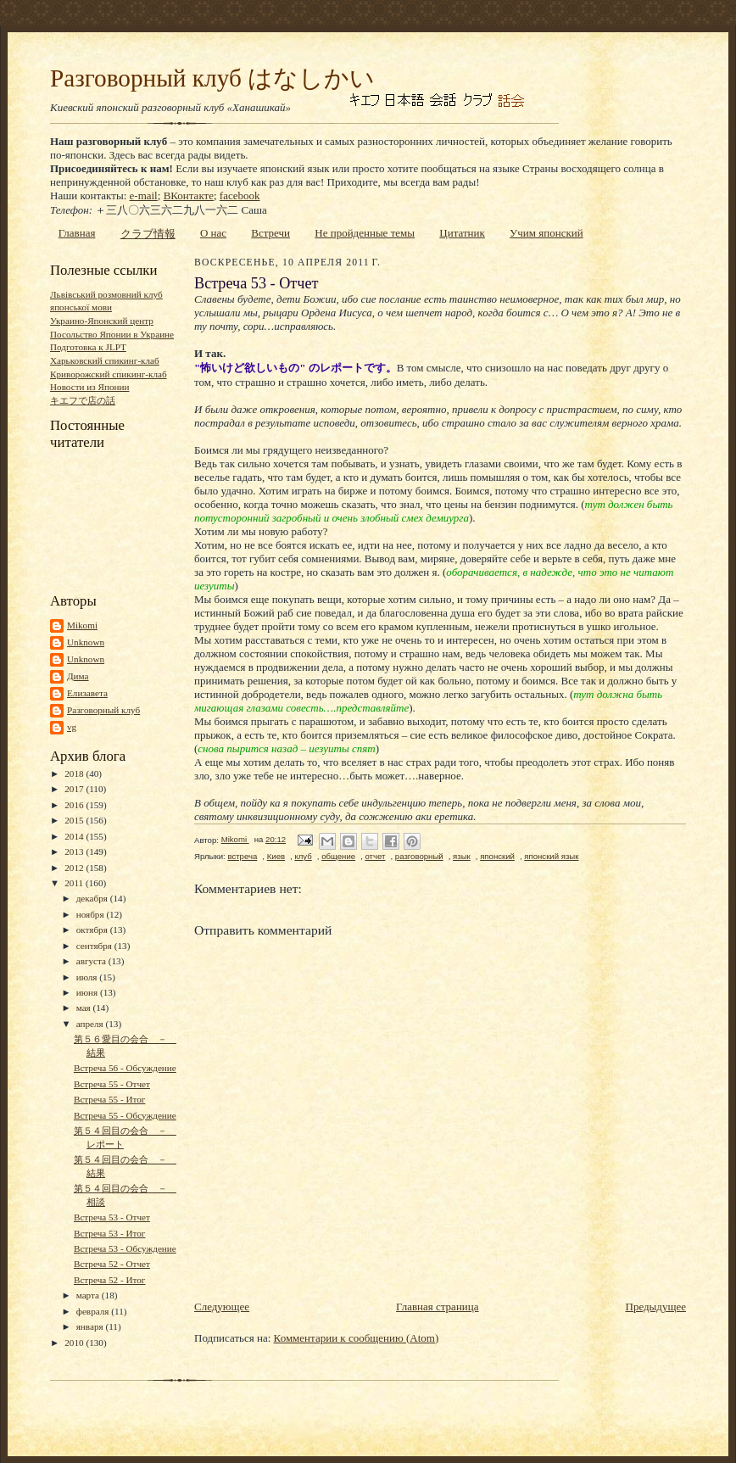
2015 (75, 820)
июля (88, 977)
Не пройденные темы (365, 232)
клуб (302, 856)
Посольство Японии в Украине (112, 334)
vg (71, 727)
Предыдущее (656, 1306)
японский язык (551, 856)
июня (88, 992)
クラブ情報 (148, 233)
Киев (276, 856)
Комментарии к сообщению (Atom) (356, 1338)
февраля (94, 1311)
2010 (75, 1342)
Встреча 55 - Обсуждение (125, 1115)
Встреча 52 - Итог (110, 1280)
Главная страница (437, 1306)
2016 (75, 805)
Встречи (270, 232)
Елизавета (87, 693)
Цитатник (462, 232)
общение (338, 856)
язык (462, 856)
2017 (75, 789)
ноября (91, 914)
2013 (75, 851)
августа (92, 961)
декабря (93, 898)
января (91, 1326)
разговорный (419, 856)
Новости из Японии (89, 387)
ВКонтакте (189, 195)
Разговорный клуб (103, 710)
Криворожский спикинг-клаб (108, 374)
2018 (75, 773)
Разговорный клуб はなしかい (212, 78)
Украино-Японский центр (101, 320)
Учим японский (546, 232)
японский (497, 856)
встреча (242, 856)
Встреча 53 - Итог (110, 1233)
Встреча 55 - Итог (110, 1099)
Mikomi (82, 625)
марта (89, 1295)
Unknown (85, 642)
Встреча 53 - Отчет (112, 1217)
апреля (91, 1024)
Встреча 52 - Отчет (112, 1264)
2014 (75, 836)
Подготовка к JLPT (88, 347)
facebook (240, 195)
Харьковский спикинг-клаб (104, 360)
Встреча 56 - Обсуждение (125, 1068)
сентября (95, 946)
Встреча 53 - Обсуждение (125, 1248)
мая (84, 1007)
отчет (375, 856)
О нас (213, 232)
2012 (75, 868)
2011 (75, 883)
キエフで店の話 (82, 400)
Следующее (221, 1306)
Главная (77, 232)
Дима (78, 676)
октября (93, 929)
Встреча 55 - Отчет (112, 1084)
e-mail (144, 195)
